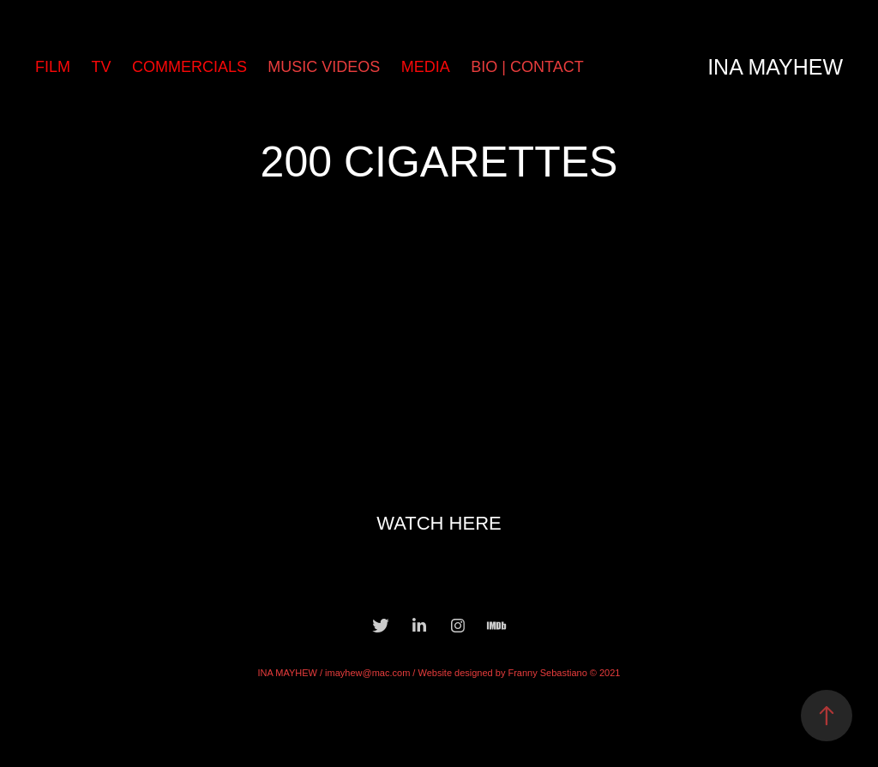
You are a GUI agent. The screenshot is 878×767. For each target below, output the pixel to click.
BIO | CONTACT (527, 66)
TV (101, 66)
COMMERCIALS (189, 66)
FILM (52, 66)
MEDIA (425, 66)
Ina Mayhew (775, 67)
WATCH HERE (438, 523)
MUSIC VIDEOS (324, 66)
